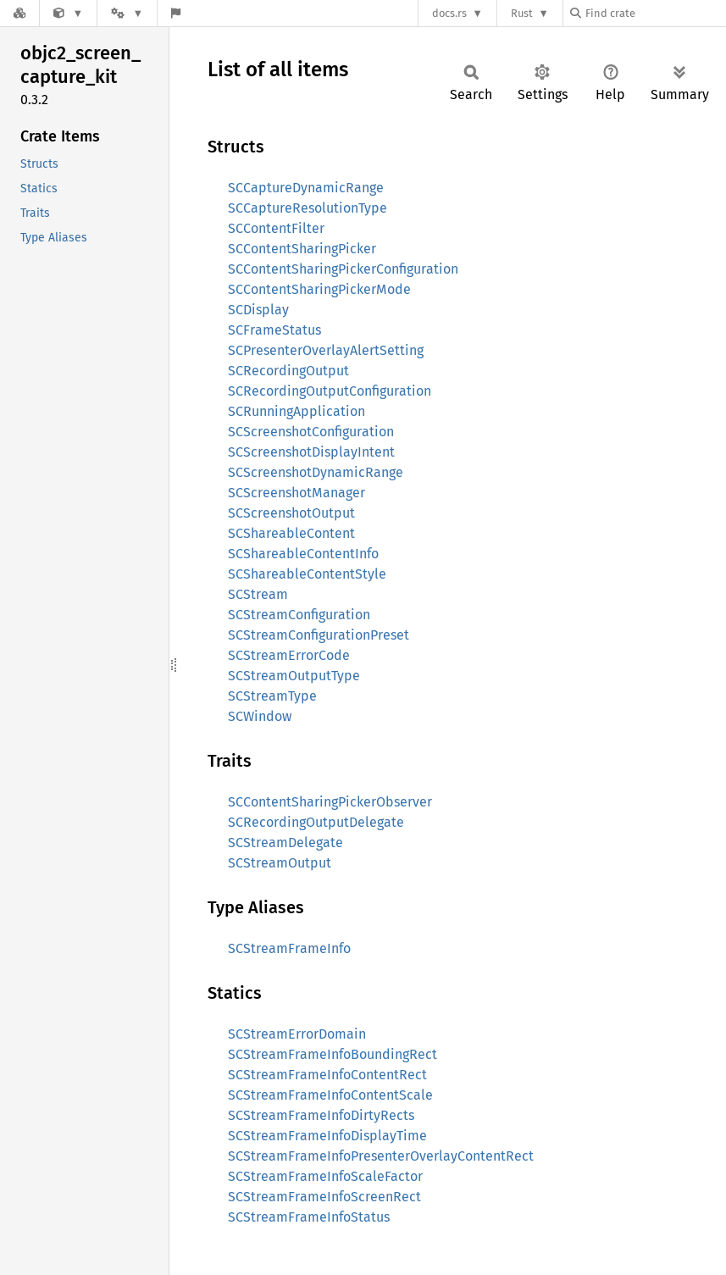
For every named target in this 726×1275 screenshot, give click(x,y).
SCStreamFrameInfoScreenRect (324, 1197)
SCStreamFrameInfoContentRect (327, 1075)
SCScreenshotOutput (291, 513)
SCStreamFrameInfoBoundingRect (332, 1054)
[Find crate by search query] (655, 13)
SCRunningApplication (296, 411)
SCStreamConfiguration (299, 615)
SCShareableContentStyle (307, 574)
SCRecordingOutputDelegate (316, 822)
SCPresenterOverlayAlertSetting (326, 350)
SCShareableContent (291, 533)
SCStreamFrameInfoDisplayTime (327, 1136)
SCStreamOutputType (294, 676)
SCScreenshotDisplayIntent (311, 452)
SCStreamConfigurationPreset (318, 635)
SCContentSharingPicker (302, 249)
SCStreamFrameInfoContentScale (330, 1095)
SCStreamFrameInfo (289, 948)
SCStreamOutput (279, 863)
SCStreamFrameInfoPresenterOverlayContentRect (381, 1156)
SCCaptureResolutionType (307, 208)
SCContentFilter (276, 228)
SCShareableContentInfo (303, 554)
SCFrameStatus (274, 330)
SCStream (258, 594)
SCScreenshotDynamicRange (315, 472)
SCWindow (259, 716)
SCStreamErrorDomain (297, 1034)
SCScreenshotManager (296, 493)
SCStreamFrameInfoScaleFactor (325, 1176)
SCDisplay (258, 310)
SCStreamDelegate (285, 842)
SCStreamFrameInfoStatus (309, 1217)
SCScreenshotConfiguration (311, 432)
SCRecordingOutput (288, 371)
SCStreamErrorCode (289, 655)
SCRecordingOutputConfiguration (329, 391)
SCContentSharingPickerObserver (330, 802)
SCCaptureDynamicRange (306, 188)
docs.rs (449, 13)
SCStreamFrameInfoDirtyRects (321, 1115)
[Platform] (127, 13)
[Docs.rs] (19, 13)
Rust (522, 13)
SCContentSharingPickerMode (319, 289)
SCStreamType (272, 696)
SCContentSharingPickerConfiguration (343, 269)
